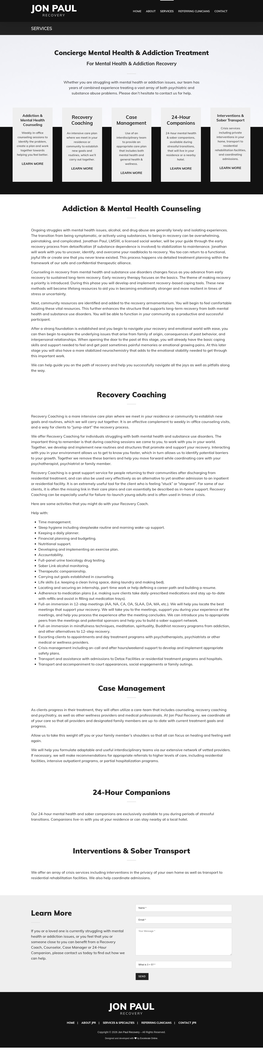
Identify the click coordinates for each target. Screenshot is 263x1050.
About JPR (88, 1022)
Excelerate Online (148, 1038)
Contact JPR (187, 1022)
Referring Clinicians (156, 1022)
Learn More (32, 164)
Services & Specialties (118, 1022)
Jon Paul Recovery (129, 1032)
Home (71, 1022)
